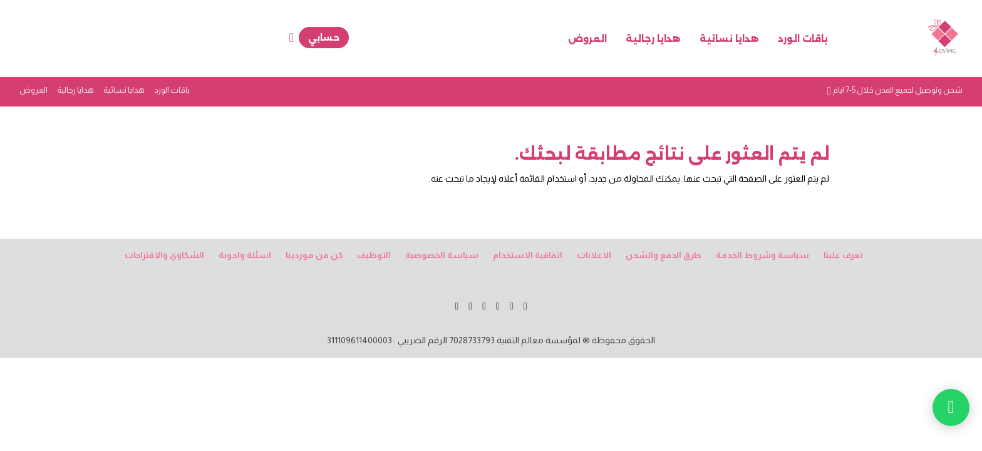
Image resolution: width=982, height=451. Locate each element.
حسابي (323, 37)
